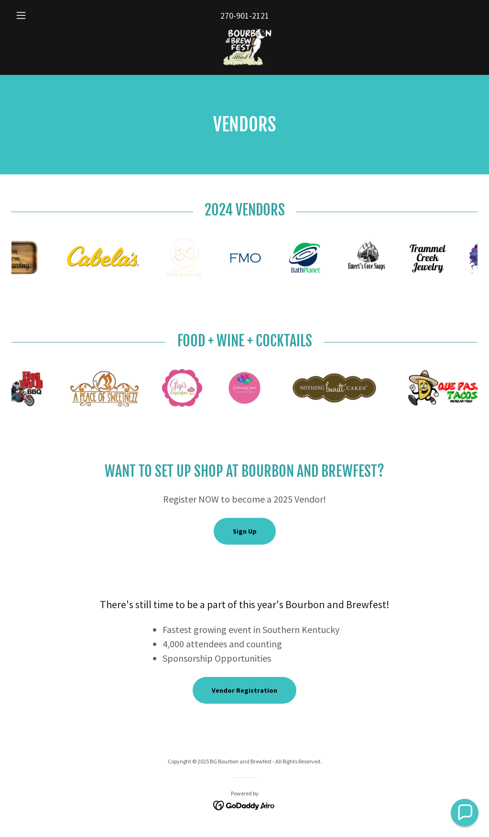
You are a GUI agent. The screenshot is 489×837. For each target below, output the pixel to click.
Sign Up (245, 531)
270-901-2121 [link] (244, 15)
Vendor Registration (244, 690)
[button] (46, 15)
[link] (244, 48)
